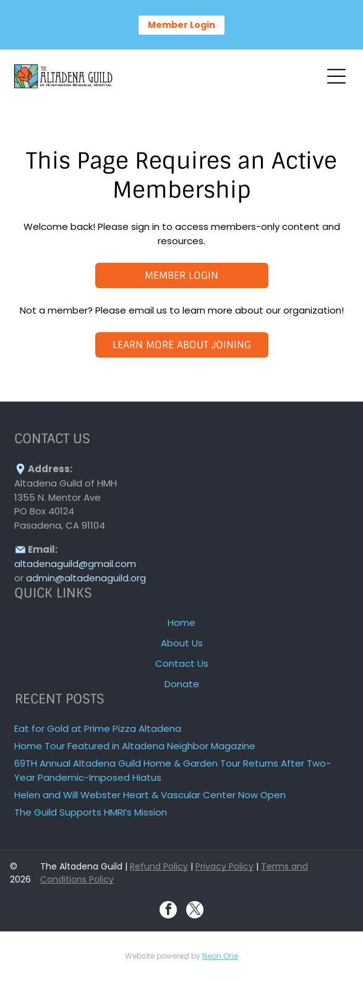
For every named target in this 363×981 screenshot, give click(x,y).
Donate (181, 683)
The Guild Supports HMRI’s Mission (90, 812)
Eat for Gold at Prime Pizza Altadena (97, 728)
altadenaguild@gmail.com (75, 563)
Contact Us (181, 663)
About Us (182, 642)
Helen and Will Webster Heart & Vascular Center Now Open (150, 794)
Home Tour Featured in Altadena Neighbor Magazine (134, 745)
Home (181, 622)
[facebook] (168, 911)
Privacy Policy (224, 866)
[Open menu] (336, 76)
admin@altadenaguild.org (86, 577)
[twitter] (194, 911)
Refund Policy (159, 866)
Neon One (220, 956)
